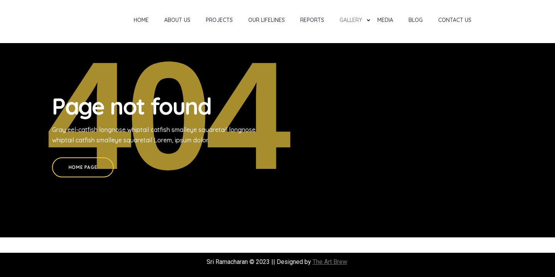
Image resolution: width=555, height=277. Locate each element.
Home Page (83, 167)
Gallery (351, 20)
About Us (177, 20)
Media (385, 20)
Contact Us (454, 20)
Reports (312, 20)
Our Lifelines (266, 20)
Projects (219, 20)
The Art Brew (330, 261)
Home (141, 20)
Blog (416, 20)
